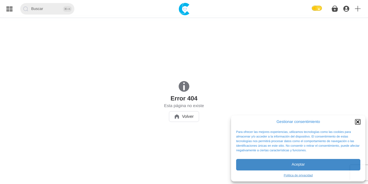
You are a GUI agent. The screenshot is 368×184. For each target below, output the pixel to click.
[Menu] (9, 9)
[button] (357, 121)
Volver (183, 116)
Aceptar (298, 164)
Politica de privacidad (298, 175)
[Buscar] (47, 9)
